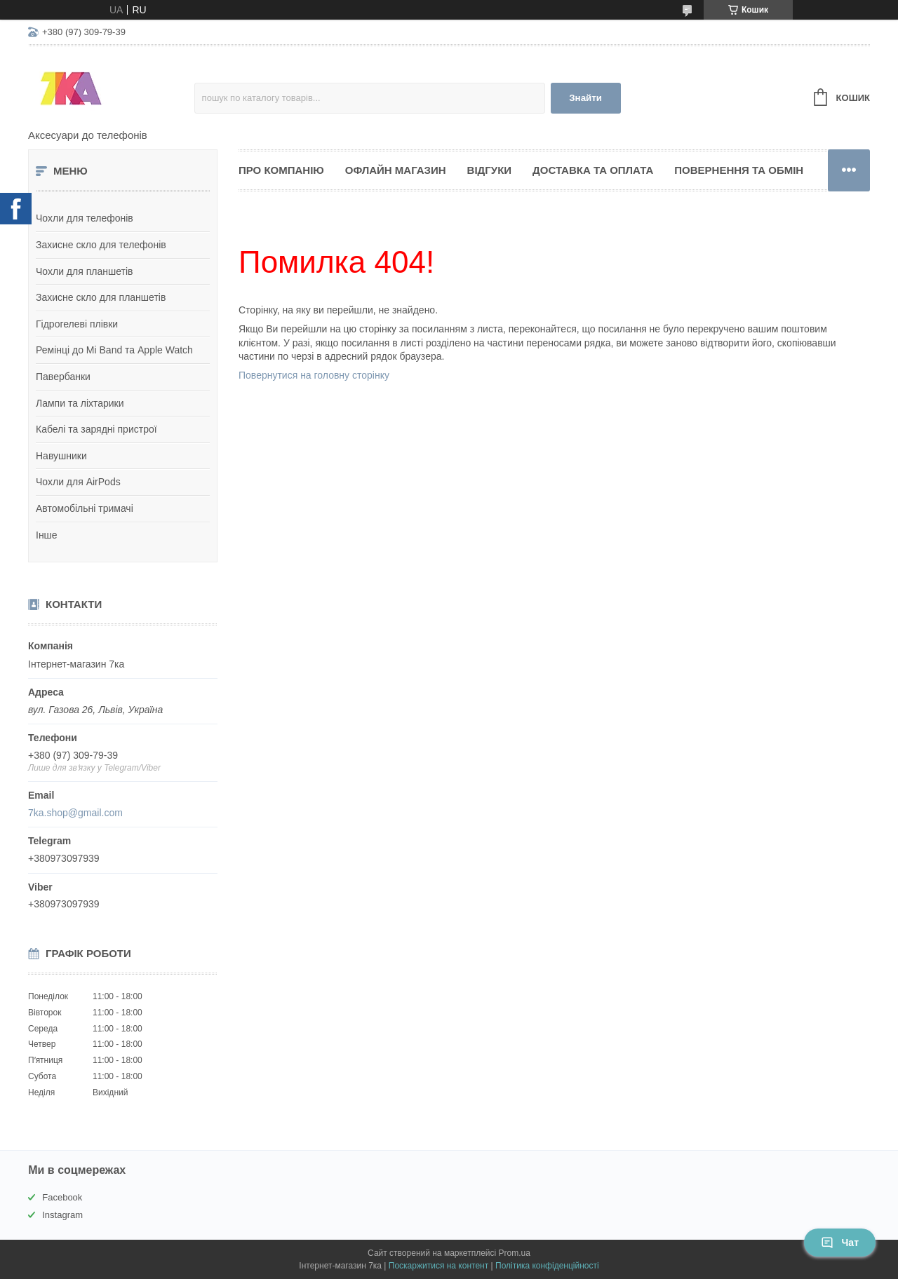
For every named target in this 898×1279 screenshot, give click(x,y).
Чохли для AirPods (78, 481)
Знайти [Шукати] (585, 98)
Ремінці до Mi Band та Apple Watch (114, 350)
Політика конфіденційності (547, 1266)
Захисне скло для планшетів (101, 297)
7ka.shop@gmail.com (75, 812)
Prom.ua (514, 1253)
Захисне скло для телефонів (101, 244)
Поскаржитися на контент (438, 1266)
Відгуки (489, 170)
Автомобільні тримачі (84, 508)
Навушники (61, 455)
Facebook (62, 1197)
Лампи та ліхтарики (80, 403)
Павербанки (63, 376)
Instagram (62, 1215)
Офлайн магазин (395, 170)
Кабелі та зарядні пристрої (96, 429)
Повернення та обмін (738, 170)
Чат (840, 1242)
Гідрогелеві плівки (77, 324)
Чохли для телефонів (84, 218)
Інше (47, 535)
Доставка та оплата (592, 170)
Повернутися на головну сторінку (314, 375)
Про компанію (281, 170)
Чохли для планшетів (84, 271)
